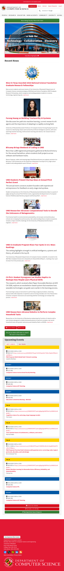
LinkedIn (17, 552)
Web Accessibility (8, 555)
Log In (60, 6)
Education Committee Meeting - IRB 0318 (18, 399)
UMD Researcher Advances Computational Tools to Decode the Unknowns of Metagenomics (31, 211)
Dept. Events (12, 344)
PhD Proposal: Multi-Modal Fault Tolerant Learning (21, 357)
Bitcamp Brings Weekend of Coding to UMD (25, 147)
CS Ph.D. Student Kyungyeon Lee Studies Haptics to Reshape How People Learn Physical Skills (28, 278)
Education (21, 15)
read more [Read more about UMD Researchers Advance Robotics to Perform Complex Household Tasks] (50, 322)
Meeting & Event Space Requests (32, 512)
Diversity (52, 15)
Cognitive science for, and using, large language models (23, 415)
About (39, 6)
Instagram (13, 552)
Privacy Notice (18, 555)
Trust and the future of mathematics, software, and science (24, 432)
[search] (49, 11)
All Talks (22, 344)
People (5, 15)
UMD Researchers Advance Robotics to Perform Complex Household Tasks (31, 313)
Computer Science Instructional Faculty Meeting (20, 372)
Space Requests (52, 6)
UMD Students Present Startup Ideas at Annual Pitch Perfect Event (29, 181)
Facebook (5, 552)
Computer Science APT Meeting (15, 386)
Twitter (9, 552)
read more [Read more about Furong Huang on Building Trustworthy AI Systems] (13, 133)
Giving (59, 15)
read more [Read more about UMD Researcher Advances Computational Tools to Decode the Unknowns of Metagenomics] (15, 222)
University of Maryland (32, 1)
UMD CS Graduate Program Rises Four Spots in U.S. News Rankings (30, 246)
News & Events (32, 15)
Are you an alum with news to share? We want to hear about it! (17, 333)
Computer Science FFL (12, 487)
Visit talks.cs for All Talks (32, 509)
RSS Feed (21, 327)
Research (12, 15)
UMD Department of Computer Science (15, 8)
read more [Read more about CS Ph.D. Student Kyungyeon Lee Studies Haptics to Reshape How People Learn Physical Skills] (14, 297)
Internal (44, 6)
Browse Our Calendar (32, 505)
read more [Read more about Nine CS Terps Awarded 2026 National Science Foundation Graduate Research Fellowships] (26, 95)
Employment (32, 6)
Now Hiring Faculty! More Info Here (32, 20)
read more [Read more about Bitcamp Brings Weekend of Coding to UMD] (35, 163)
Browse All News (11, 327)
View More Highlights (32, 56)
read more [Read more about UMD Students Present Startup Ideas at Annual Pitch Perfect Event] (44, 196)
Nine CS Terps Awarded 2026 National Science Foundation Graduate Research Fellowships (31, 84)
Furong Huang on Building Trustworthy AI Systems (28, 118)
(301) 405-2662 (15, 549)
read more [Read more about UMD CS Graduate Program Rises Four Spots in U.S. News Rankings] (27, 261)
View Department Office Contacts (12, 537)
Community (43, 15)
